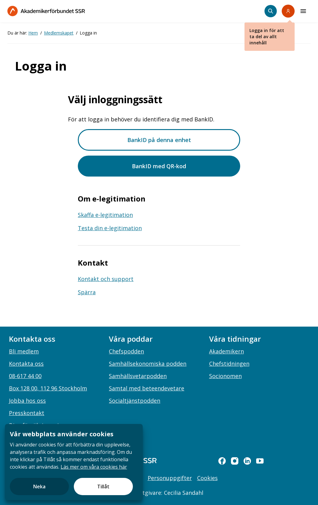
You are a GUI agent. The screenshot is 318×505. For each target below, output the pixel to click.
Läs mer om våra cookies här (94, 466)
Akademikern (226, 351)
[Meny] (303, 11)
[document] (74, 462)
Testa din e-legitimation (110, 228)
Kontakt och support (105, 279)
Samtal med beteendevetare (146, 388)
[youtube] (260, 461)
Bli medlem (24, 351)
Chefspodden (126, 351)
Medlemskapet (59, 33)
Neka (39, 486)
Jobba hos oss (27, 400)
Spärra (87, 292)
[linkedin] (247, 461)
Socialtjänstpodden (134, 400)
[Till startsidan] (46, 11)
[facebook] (222, 461)
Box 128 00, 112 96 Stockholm (48, 388)
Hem (33, 33)
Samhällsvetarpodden (138, 376)
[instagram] (234, 461)
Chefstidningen (229, 363)
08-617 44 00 (25, 376)
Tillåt (103, 486)
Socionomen (225, 376)
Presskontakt (26, 413)
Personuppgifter (170, 478)
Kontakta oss (26, 363)
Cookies (207, 478)
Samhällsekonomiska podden (147, 363)
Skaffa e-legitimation (105, 214)
